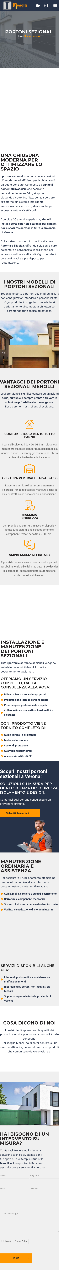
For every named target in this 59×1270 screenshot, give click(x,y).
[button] (55, 5)
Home (21, 36)
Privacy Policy (21, 1241)
